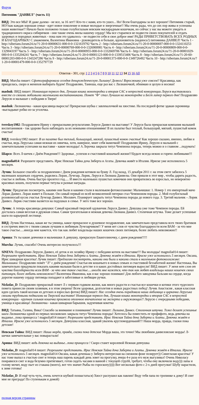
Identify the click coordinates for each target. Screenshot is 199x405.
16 (133, 73)
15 (129, 73)
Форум (6, 7)
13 (121, 73)
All (138, 73)
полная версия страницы (18, 398)
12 (117, 73)
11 (113, 73)
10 (109, 73)
